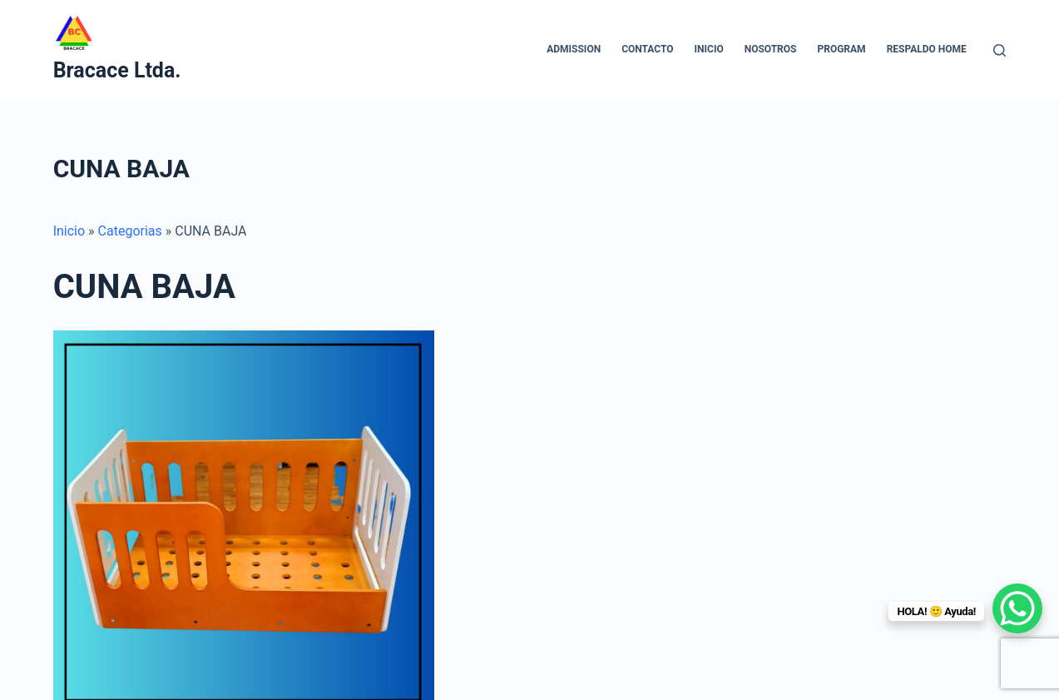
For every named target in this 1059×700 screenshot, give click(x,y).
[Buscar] (999, 50)
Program (841, 49)
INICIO (709, 49)
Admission (574, 49)
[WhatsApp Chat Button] (1017, 608)
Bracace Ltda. (117, 70)
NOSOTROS (771, 49)
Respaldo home (927, 49)
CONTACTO (647, 49)
